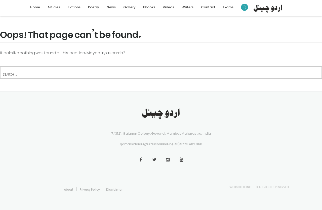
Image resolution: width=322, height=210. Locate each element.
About (68, 188)
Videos (168, 6)
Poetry (93, 6)
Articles (54, 6)
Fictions (74, 6)
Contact (208, 6)
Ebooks (149, 6)
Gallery (129, 6)
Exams (228, 6)
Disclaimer (114, 188)
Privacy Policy (90, 188)
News (111, 6)
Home (35, 6)
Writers (187, 6)
